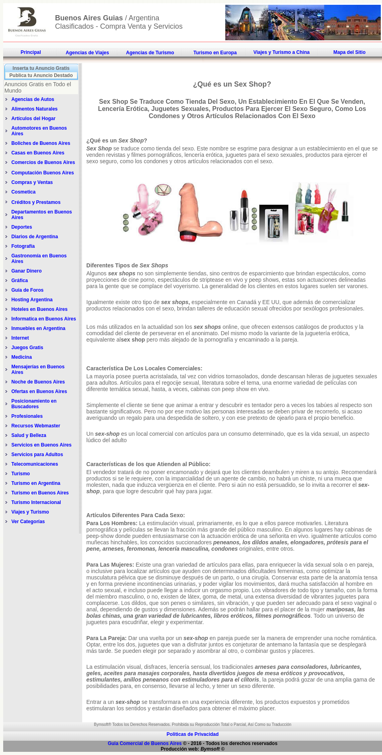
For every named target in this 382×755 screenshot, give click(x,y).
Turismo (20, 473)
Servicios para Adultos (37, 454)
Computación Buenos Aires (42, 173)
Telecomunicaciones (34, 464)
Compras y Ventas (32, 182)
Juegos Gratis (27, 347)
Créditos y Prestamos (35, 202)
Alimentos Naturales (34, 109)
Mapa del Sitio (349, 52)
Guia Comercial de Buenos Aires (145, 743)
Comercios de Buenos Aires (43, 162)
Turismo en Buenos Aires (40, 493)
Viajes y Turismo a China (281, 52)
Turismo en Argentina (35, 483)
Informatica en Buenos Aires (43, 319)
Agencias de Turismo (150, 52)
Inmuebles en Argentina (38, 328)
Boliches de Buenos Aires (40, 143)
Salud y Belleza (28, 435)
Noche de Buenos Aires (38, 382)
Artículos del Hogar (33, 118)
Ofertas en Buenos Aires (39, 391)
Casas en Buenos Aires (38, 153)
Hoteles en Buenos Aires (39, 309)
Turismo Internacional (36, 502)
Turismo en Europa (214, 52)
